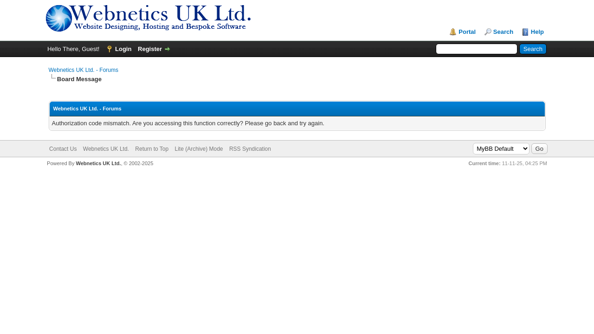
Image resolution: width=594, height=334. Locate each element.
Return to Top (151, 149)
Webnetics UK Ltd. (106, 149)
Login (123, 48)
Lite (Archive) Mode (198, 149)
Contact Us (63, 149)
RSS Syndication (250, 149)
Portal (467, 31)
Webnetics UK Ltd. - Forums (84, 70)
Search (503, 31)
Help (537, 31)
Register (150, 48)
